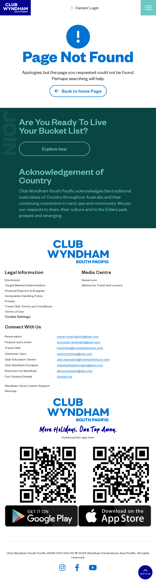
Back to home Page (78, 91)
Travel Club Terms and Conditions (28, 306)
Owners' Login (86, 8)
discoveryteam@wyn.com (75, 371)
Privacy (10, 301)
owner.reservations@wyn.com (78, 336)
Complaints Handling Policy (24, 296)
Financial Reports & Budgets (25, 290)
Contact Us (64, 376)
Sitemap (11, 391)
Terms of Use (14, 311)
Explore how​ (54, 148)
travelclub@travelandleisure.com (80, 348)
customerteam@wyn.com (74, 353)
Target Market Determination (25, 285)
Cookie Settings (18, 316)
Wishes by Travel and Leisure (102, 285)
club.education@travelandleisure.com (83, 359)
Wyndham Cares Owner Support (27, 385)
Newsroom (89, 280)
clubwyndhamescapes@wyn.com (80, 365)
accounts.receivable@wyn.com (78, 342)
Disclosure (12, 280)
